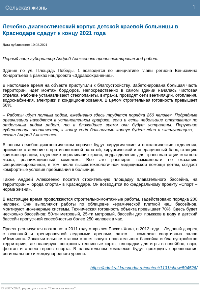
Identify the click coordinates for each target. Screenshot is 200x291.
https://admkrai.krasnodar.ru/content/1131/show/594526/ (143, 267)
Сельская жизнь (26, 8)
